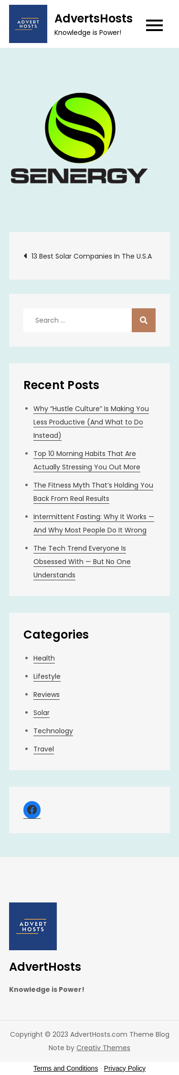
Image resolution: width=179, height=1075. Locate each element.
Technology (53, 731)
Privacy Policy (125, 1068)
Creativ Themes (103, 1048)
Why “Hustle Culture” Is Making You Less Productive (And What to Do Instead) (91, 422)
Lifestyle (47, 676)
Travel (43, 749)
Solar (41, 712)
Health (44, 658)
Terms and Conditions (65, 1068)
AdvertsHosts (93, 18)
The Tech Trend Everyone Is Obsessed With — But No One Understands (82, 561)
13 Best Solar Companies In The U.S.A (92, 256)
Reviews (46, 694)
